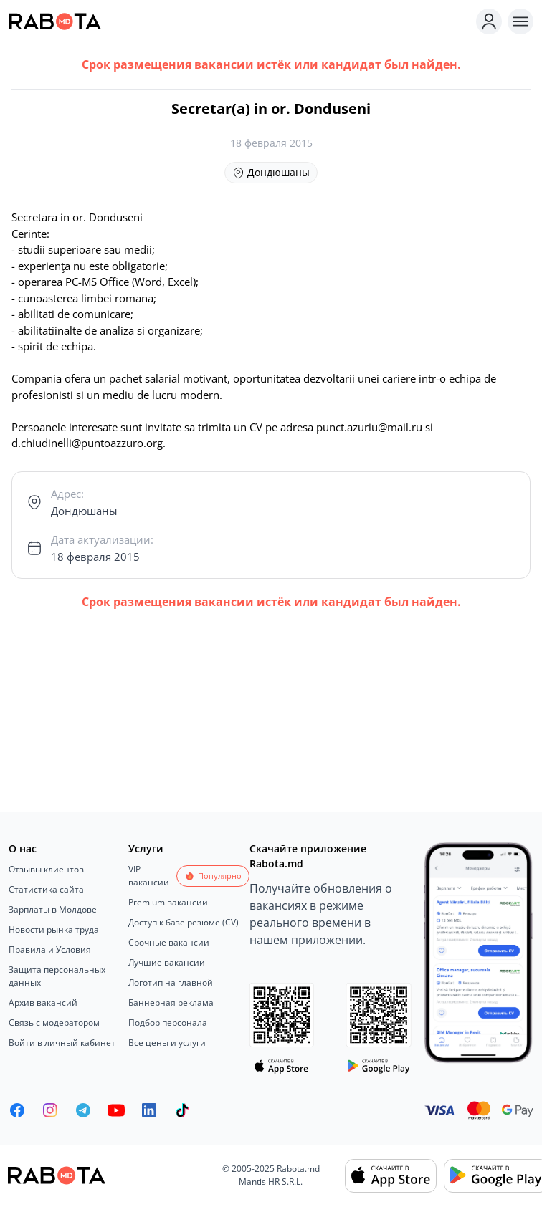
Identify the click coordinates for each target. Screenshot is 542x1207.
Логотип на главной (170, 982)
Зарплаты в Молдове (53, 909)
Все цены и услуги (167, 1043)
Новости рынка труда (54, 929)
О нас (23, 848)
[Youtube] (116, 1110)
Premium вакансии (168, 902)
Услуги (145, 848)
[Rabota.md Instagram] (50, 1110)
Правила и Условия (50, 949)
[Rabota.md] (239, 21)
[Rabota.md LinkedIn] (149, 1110)
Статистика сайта (46, 889)
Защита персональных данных (57, 976)
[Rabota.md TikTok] (182, 1110)
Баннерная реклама (171, 1002)
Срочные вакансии (168, 942)
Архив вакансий (43, 1002)
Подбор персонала (167, 1022)
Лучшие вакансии (166, 962)
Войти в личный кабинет (62, 1043)
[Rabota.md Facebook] (17, 1110)
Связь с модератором (54, 1022)
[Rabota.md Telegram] (83, 1110)
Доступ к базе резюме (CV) (183, 922)
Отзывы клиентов (46, 869)
